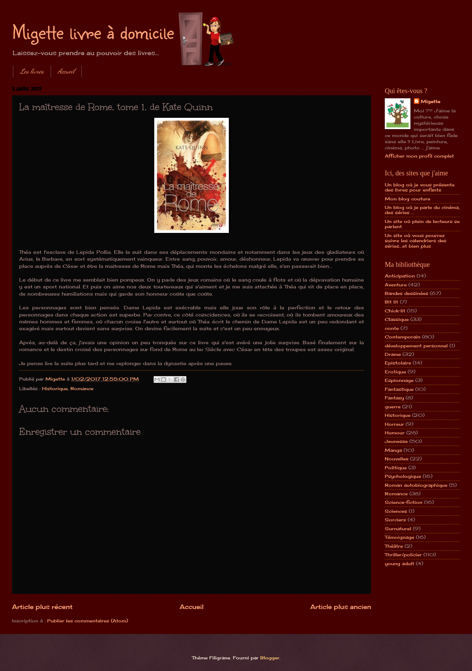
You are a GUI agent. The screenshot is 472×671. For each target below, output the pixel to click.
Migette (430, 101)
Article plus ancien (340, 606)
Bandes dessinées (406, 293)
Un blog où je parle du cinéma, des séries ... (422, 209)
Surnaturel (398, 528)
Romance (81, 388)
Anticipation (400, 275)
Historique (55, 388)
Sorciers (395, 519)
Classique (397, 319)
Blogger (269, 657)
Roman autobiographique (416, 485)
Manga (393, 450)
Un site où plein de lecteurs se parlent (422, 224)
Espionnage (399, 380)
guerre (393, 406)
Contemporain (402, 336)
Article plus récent (42, 606)
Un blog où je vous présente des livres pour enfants (420, 187)
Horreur (394, 424)
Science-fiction (403, 502)
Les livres (32, 71)
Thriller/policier (403, 554)
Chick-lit (395, 310)
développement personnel (416, 345)
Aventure (396, 284)
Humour (395, 432)
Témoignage (399, 537)
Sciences (396, 511)
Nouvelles (396, 458)
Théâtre (394, 546)
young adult (399, 563)
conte (392, 328)
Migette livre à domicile (93, 31)
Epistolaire (398, 362)
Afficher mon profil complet (419, 156)
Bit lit (391, 302)
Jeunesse (396, 441)
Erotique (395, 371)
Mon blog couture (407, 198)
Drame (393, 354)
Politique (396, 467)
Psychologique (403, 476)
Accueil (66, 71)
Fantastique (399, 389)
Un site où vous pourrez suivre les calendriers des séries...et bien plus (415, 241)
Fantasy (394, 397)
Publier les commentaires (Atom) (87, 620)
